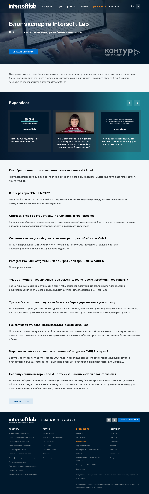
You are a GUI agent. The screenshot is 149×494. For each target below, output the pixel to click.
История (113, 446)
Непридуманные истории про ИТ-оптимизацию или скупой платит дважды (62, 374)
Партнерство (115, 454)
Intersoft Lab (22, 6)
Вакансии (113, 450)
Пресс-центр (99, 6)
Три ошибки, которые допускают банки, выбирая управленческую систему (62, 302)
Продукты (46, 6)
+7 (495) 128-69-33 (49, 419)
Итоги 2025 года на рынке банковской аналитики (29, 131)
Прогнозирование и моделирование (23, 466)
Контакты (114, 6)
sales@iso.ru (69, 419)
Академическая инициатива (121, 458)
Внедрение (47, 446)
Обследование (48, 433)
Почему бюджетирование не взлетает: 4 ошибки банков (48, 325)
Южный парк (97, 488)
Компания (83, 6)
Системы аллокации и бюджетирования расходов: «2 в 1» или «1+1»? (57, 238)
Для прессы (80, 469)
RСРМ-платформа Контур (19, 433)
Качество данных (49, 450)
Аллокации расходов (17, 462)
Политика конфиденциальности (126, 484)
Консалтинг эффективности (53, 437)
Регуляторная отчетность (19, 441)
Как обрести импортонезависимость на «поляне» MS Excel (51, 170)
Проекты (70, 6)
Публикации (81, 437)
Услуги (58, 6)
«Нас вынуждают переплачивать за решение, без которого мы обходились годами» (68, 279)
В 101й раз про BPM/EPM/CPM (29, 193)
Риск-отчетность (16, 470)
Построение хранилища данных (21, 437)
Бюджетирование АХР (17, 450)
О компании (114, 441)
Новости (79, 433)
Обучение (46, 454)
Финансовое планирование (20, 446)
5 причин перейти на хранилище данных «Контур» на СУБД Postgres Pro (60, 351)
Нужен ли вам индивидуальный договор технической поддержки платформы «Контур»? (119, 131)
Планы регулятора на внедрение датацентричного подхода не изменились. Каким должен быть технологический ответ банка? (74, 131)
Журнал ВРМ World (83, 446)
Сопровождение (49, 458)
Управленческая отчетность (20, 454)
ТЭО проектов (48, 441)
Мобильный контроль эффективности (24, 474)
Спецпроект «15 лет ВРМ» (86, 465)
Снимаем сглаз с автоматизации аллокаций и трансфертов (52, 215)
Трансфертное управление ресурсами (24, 458)
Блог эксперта (82, 441)
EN (132, 6)
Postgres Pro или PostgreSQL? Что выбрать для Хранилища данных (56, 261)
